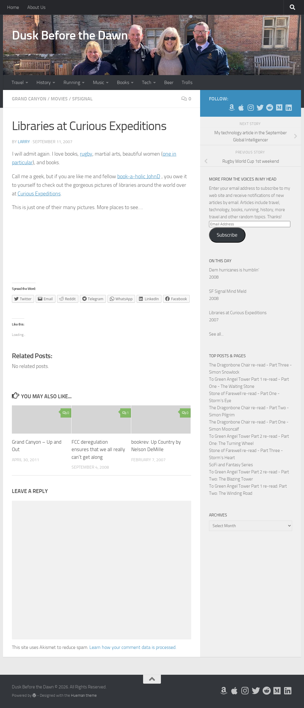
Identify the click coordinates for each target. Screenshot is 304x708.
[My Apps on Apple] (241, 107)
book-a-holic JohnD (138, 176)
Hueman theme (84, 695)
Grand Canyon (29, 99)
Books (123, 82)
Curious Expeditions (39, 193)
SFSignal (82, 99)
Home (13, 7)
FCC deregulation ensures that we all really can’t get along (98, 449)
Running (72, 82)
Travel (18, 82)
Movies (59, 99)
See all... (216, 334)
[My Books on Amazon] (231, 107)
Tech (146, 82)
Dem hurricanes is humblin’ (234, 270)
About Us (36, 7)
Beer (168, 82)
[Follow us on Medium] (279, 107)
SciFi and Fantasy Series (231, 464)
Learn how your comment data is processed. (132, 647)
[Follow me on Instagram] (250, 107)
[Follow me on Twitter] (260, 107)
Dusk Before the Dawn (70, 35)
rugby (86, 154)
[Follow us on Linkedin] (288, 107)
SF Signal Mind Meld (227, 291)
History (44, 82)
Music (98, 82)
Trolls (187, 82)
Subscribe (227, 235)
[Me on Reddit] (269, 107)
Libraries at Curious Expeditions (238, 312)
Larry (24, 141)
